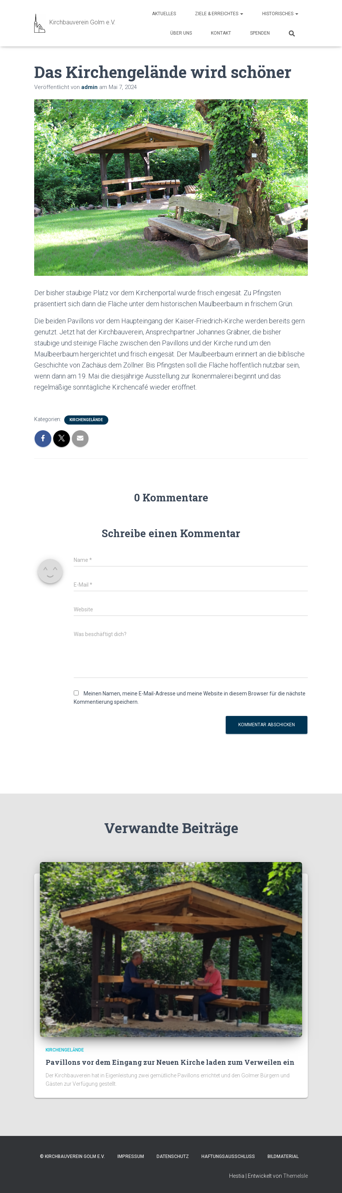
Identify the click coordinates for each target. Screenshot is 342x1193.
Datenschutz (173, 1156)
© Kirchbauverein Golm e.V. (72, 1156)
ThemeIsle (295, 1176)
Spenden (260, 33)
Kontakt (221, 33)
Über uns (181, 33)
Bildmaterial (283, 1156)
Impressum (130, 1156)
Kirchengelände (86, 420)
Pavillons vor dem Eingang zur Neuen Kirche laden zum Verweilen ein (170, 1062)
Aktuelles (164, 13)
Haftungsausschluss (228, 1156)
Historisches (280, 13)
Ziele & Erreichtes (219, 13)
